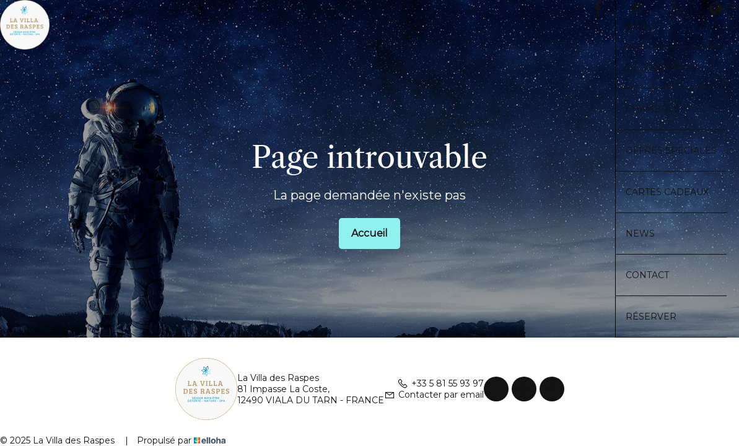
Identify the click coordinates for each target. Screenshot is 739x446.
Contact (647, 275)
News (640, 233)
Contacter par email (434, 394)
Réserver (651, 316)
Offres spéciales (671, 150)
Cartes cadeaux (667, 192)
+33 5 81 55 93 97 (440, 383)
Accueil (369, 233)
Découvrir (660, 67)
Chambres (659, 109)
